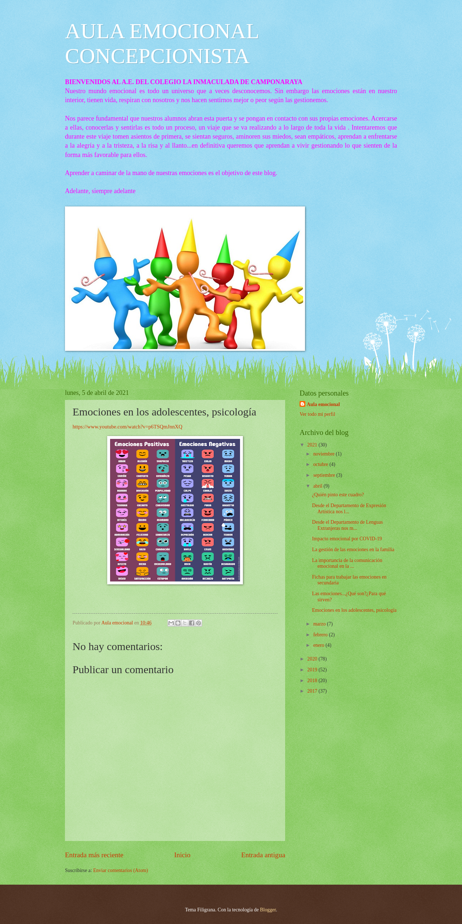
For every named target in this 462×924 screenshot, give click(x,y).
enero (319, 645)
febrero (321, 634)
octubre (321, 464)
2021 (312, 445)
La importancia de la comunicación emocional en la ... (347, 563)
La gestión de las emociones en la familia (353, 549)
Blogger (268, 909)
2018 (312, 680)
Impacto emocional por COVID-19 (347, 538)
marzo (320, 624)
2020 (312, 659)
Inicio (182, 855)
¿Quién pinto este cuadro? (338, 494)
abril (318, 486)
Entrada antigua (263, 855)
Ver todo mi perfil (317, 414)
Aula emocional (323, 404)
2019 (312, 669)
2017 (312, 691)
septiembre (324, 475)
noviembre (324, 454)
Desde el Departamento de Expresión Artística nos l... (349, 508)
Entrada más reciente (94, 855)
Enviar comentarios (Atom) (120, 870)
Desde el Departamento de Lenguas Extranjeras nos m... (347, 525)
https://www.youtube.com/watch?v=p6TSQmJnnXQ (127, 427)
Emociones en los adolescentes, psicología (354, 610)
